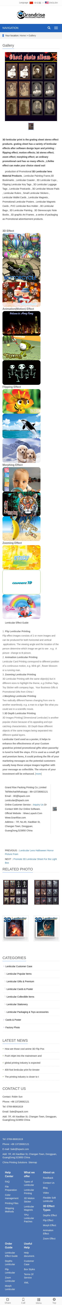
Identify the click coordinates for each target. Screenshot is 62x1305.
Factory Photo (12, 1027)
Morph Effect (49, 1225)
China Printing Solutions (14, 1162)
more (38, 773)
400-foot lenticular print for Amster (22, 1069)
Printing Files (11, 1203)
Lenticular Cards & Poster (20, 989)
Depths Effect (50, 1215)
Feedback (48, 1178)
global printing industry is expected (22, 1062)
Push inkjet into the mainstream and (23, 1055)
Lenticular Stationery (17, 1004)
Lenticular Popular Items (19, 973)
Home (23, 35)
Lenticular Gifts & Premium (20, 981)
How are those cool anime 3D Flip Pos (24, 1049)
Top (54, 1300)
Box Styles (29, 1269)
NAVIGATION (10, 28)
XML (26, 1282)
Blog (45, 1187)
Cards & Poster (13, 1019)
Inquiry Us (38, 804)
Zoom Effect (49, 1238)
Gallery (32, 35)
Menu (39, 1300)
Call (23, 1300)
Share (8, 1300)
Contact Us (48, 1182)
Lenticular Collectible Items (20, 996)
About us (48, 1172)
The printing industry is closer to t (22, 1076)
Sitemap (32, 1162)
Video (46, 1192)
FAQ (7, 1181)
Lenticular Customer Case (18, 966)
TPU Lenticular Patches (29, 1218)
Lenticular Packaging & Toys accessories (27, 1012)
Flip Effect (48, 1220)
